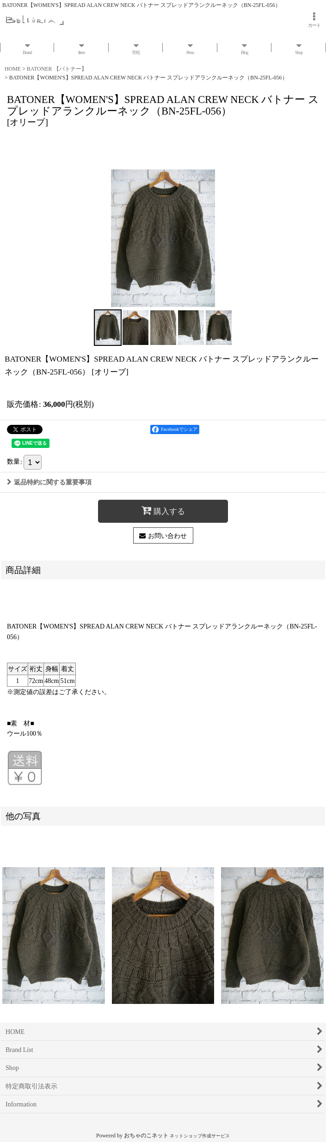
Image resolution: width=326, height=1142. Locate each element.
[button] (108, 327)
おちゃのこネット (146, 1135)
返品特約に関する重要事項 (49, 482)
